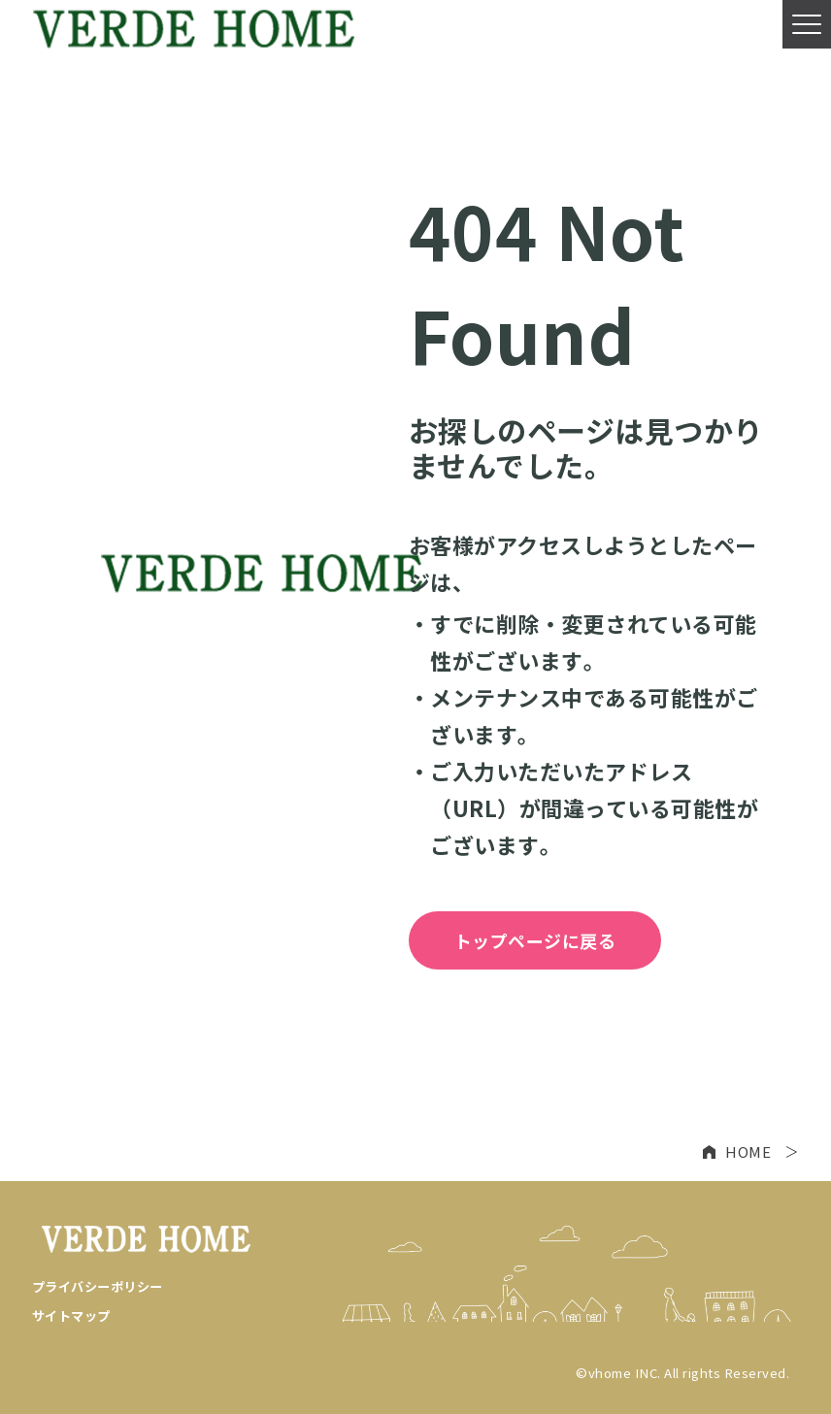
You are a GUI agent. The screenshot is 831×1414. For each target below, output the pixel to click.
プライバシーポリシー (97, 1286)
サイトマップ (71, 1315)
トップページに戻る (535, 940)
